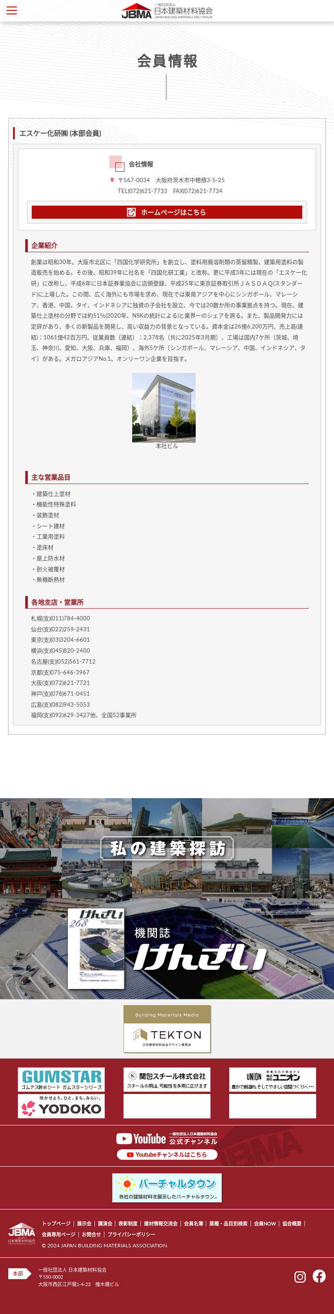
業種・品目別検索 (228, 1223)
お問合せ (91, 1234)
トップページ (56, 1223)
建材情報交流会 (160, 1223)
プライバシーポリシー (131, 1234)
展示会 (84, 1223)
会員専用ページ (58, 1234)
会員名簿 (193, 1223)
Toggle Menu (12, 10)
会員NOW (265, 1223)
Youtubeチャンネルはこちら (171, 1154)
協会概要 (291, 1223)
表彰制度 (127, 1223)
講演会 (105, 1223)
